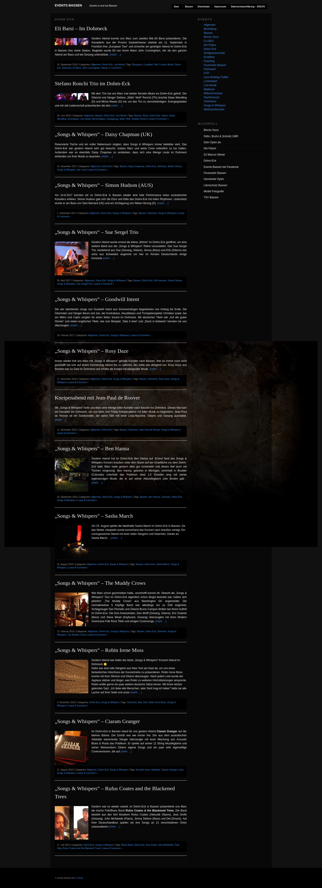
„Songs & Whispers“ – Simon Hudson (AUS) (104, 185)
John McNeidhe (165, 845)
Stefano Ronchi (139, 119)
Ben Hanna (154, 497)
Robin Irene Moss (157, 702)
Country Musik (166, 64)
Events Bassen (68, 5)
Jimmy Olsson (175, 280)
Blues (145, 115)
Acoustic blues (143, 769)
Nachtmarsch (212, 97)
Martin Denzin (175, 166)
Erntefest (209, 57)
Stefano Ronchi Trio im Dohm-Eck (92, 83)
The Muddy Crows (77, 635)
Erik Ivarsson (160, 280)
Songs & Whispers (66, 170)
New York (142, 702)
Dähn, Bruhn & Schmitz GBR (221, 136)
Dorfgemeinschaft (214, 53)
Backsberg (210, 28)
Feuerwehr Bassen (215, 65)
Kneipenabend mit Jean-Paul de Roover (97, 398)
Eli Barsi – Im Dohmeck (81, 28)
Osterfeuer (210, 101)
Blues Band (127, 845)
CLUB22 (209, 41)
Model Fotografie (214, 191)
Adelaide (155, 769)
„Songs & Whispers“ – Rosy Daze (92, 351)
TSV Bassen (211, 197)
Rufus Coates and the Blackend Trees (81, 848)
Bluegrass (137, 64)
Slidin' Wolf (124, 119)
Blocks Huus (211, 36)
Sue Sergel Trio (84, 284)
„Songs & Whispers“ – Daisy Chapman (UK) (103, 134)
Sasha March (162, 564)
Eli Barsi (77, 68)
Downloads (204, 6)
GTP (206, 73)
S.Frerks (78, 878)
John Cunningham (91, 68)
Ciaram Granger (169, 769)
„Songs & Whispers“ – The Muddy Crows (100, 583)
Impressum (220, 6)
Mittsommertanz (213, 93)
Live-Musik (119, 64)
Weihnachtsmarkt (214, 109)
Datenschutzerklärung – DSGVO (248, 6)
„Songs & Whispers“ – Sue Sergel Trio (96, 232)
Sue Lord (81, 170)
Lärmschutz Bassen (215, 185)
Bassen (189, 6)
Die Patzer (210, 45)
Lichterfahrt (210, 81)
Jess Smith (151, 845)
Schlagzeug (112, 119)
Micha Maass (98, 119)
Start (176, 6)
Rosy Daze (164, 379)
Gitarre (164, 115)
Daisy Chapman (136, 166)
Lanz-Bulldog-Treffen (216, 77)
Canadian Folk (150, 64)
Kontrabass (73, 119)
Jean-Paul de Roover (149, 430)
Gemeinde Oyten (214, 179)
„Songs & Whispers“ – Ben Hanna (92, 448)
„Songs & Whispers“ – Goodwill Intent (97, 299)
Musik (104, 68)
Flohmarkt (210, 69)
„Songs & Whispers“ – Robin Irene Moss (99, 650)
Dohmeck (66, 68)
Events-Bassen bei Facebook (221, 167)
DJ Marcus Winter (214, 154)
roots (180, 769)
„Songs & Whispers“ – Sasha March (94, 516)
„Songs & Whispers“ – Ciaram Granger (97, 721)
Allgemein (96, 64)
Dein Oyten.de (212, 142)
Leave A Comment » (159, 119)
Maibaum (209, 89)
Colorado (165, 497)
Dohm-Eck (107, 64)
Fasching (209, 61)
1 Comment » (116, 68)
